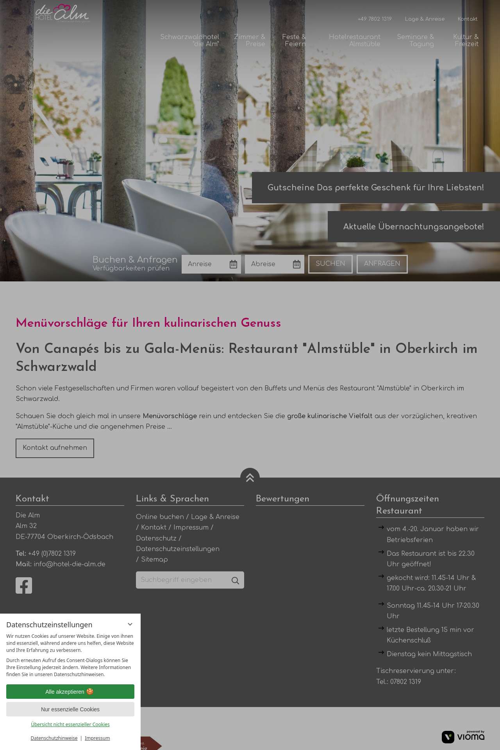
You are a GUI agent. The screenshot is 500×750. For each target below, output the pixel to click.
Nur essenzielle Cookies (70, 709)
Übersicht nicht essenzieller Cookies (70, 724)
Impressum (97, 738)
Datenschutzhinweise (54, 738)
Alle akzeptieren (70, 692)
